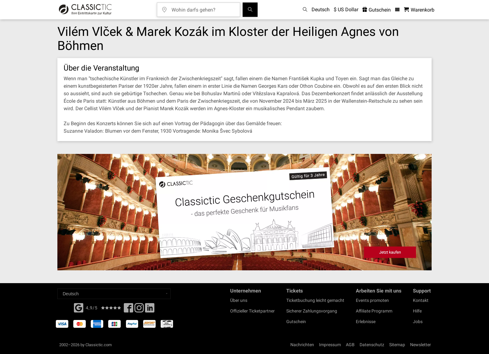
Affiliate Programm (374, 310)
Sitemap (397, 344)
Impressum (330, 344)
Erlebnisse (365, 321)
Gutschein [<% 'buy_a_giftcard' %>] (376, 10)
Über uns (238, 300)
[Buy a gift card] (244, 212)
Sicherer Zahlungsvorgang (311, 310)
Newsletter (420, 344)
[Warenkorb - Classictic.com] (419, 10)
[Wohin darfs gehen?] (203, 7)
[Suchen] (250, 9)
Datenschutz (372, 344)
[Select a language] (114, 293)
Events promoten (372, 300)
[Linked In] (149, 309)
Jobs (418, 321)
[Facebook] (78, 307)
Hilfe (417, 310)
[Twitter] (139, 309)
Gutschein (296, 321)
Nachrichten (302, 344)
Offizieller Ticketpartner (252, 310)
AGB (350, 344)
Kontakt (420, 300)
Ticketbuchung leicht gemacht (315, 300)
